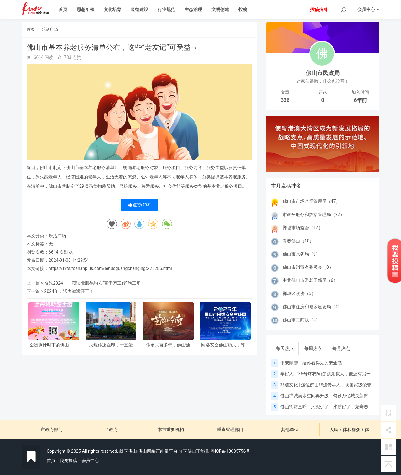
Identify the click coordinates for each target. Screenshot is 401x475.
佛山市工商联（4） (301, 319)
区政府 (111, 429)
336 (285, 100)
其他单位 (290, 429)
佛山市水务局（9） (301, 253)
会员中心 (90, 460)
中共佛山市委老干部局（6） (310, 280)
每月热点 (341, 348)
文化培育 (112, 9)
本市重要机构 (171, 429)
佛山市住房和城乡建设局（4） (312, 306)
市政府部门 (52, 429)
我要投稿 (68, 460)
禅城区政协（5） (299, 293)
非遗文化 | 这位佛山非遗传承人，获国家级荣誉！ (328, 384)
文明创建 (220, 9)
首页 (63, 9)
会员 (368, 9)
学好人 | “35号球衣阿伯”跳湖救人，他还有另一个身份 (332, 373)
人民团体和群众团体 (349, 429)
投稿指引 (319, 9)
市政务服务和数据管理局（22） (314, 214)
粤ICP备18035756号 (230, 451)
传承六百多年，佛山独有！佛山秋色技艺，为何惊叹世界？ (168, 345)
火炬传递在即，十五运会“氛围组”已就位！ (111, 345)
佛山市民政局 (323, 73)
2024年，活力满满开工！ (68, 291)
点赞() (139, 205)
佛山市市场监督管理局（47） (311, 201)
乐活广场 (50, 29)
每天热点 (285, 348)
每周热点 (313, 348)
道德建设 (139, 9)
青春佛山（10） (298, 240)
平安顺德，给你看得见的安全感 (311, 362)
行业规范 (166, 9)
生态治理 (193, 9)
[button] (274, 144)
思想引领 (85, 9)
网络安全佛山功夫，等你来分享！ (225, 345)
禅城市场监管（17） (303, 227)
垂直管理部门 (230, 429)
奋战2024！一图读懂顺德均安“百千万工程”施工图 (92, 283)
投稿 (242, 9)
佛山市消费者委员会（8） (308, 267)
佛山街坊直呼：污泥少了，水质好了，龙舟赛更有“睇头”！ (336, 406)
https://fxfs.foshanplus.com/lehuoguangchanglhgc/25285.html (110, 268)
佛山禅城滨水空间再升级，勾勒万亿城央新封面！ (328, 395)
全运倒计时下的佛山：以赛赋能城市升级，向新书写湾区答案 (53, 345)
